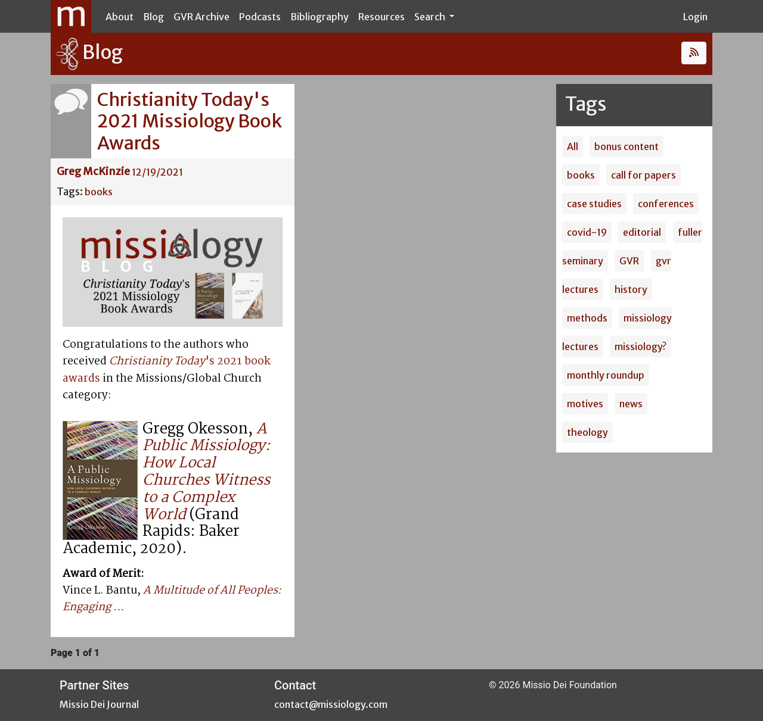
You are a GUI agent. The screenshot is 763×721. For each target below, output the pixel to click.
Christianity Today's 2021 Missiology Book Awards (189, 121)
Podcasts (260, 17)
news (631, 404)
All (572, 146)
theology (587, 432)
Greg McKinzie (93, 171)
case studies (594, 204)
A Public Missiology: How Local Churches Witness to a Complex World (206, 472)
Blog (153, 17)
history (631, 289)
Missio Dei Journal (99, 704)
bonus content (626, 146)
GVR (629, 261)
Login (695, 17)
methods (587, 318)
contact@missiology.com (330, 704)
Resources (381, 17)
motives (585, 404)
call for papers (643, 175)
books (99, 192)
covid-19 (587, 232)
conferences (666, 204)
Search (430, 17)
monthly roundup (605, 375)
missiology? (640, 346)
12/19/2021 (157, 172)
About (120, 17)
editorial (642, 232)
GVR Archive (201, 17)
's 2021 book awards (167, 369)
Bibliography (319, 17)
